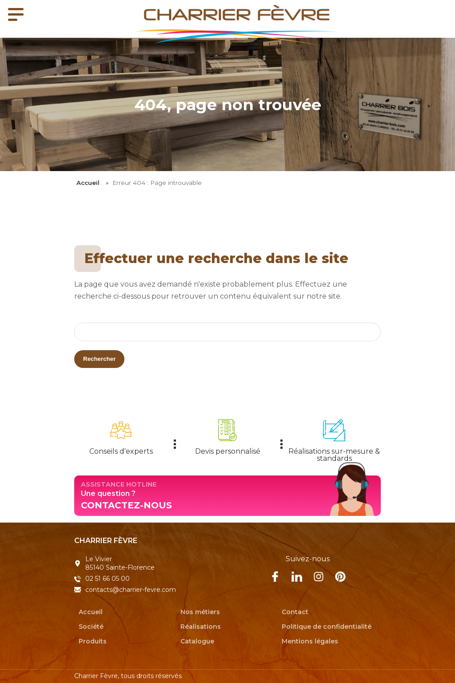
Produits (93, 641)
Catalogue (197, 641)
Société (91, 626)
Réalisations (200, 626)
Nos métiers (200, 611)
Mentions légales (310, 641)
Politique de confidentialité (326, 626)
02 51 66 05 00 (107, 579)
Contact (295, 611)
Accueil (88, 182)
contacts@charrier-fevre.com (130, 590)
